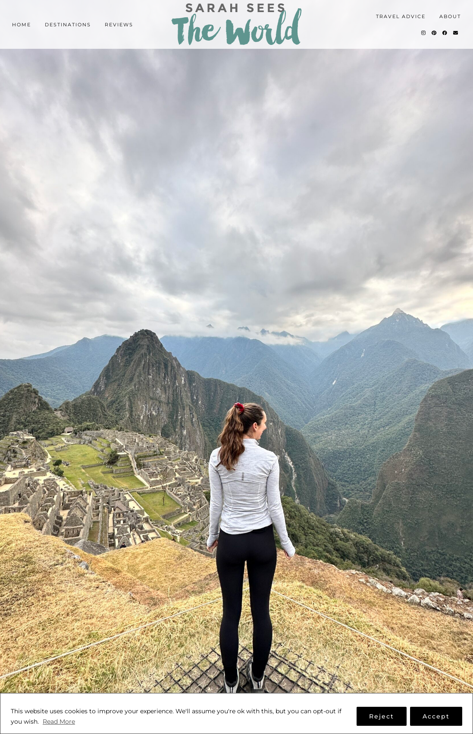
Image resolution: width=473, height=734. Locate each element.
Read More (59, 721)
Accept (436, 716)
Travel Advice (401, 16)
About (450, 16)
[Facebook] (445, 33)
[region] (236, 713)
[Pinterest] (434, 33)
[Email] (456, 33)
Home (21, 25)
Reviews (119, 25)
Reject (381, 716)
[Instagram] (423, 33)
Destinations (68, 25)
